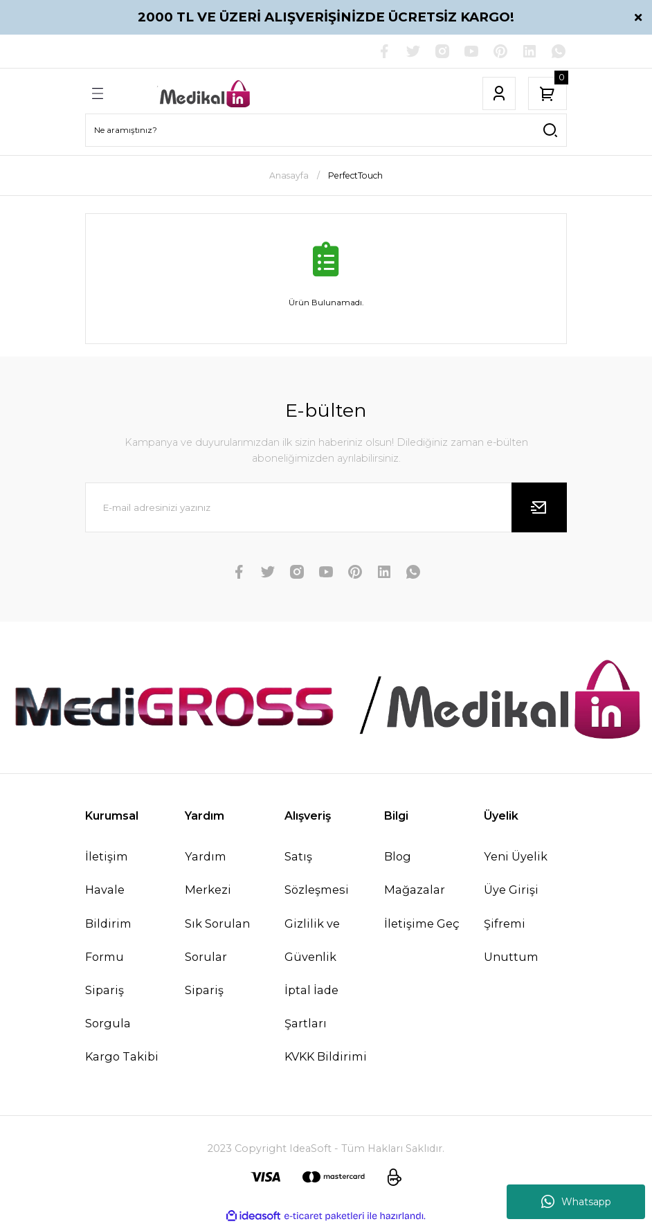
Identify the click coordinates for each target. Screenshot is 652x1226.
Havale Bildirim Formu (108, 923)
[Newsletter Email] (326, 507)
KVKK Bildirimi (325, 1056)
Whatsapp (576, 1201)
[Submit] (539, 507)
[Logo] (205, 93)
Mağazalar (414, 889)
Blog (397, 856)
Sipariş (204, 990)
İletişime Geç (422, 923)
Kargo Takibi (122, 1056)
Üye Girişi (511, 889)
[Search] (326, 130)
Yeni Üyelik (515, 856)
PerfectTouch (355, 175)
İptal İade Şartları (311, 1006)
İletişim (106, 856)
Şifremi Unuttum (511, 940)
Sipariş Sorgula (108, 1006)
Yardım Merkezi (208, 872)
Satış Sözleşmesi (316, 872)
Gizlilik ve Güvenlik (312, 940)
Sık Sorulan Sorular (217, 940)
